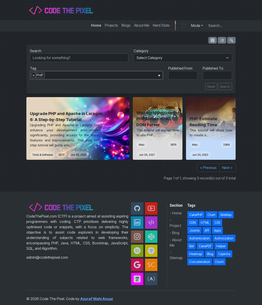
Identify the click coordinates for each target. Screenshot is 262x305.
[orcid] (137, 251)
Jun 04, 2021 (147, 154)
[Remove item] (34, 75)
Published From (180, 68)
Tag (33, 68)
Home (96, 25)
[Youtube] (151, 208)
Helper (221, 246)
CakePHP (196, 215)
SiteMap (226, 215)
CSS (217, 222)
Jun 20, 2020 (200, 154)
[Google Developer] (137, 265)
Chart (211, 215)
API (207, 230)
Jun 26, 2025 (78, 154)
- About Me (176, 242)
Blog (210, 254)
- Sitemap (176, 255)
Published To (213, 68)
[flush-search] (231, 40)
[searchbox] (47, 76)
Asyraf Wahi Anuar (96, 298)
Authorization (224, 238)
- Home (176, 213)
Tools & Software (42, 154)
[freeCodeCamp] (151, 279)
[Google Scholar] (137, 279)
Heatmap (195, 254)
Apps (217, 230)
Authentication (199, 238)
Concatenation (199, 262)
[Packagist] (151, 251)
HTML (205, 222)
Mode (195, 25)
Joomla (194, 230)
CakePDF (205, 246)
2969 (226, 144)
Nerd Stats (161, 25)
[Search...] (221, 25)
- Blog (174, 232)
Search (35, 51)
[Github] (137, 208)
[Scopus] (151, 265)
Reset (211, 86)
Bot (191, 246)
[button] (183, 25)
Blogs (126, 25)
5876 (173, 144)
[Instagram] (137, 236)
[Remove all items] (159, 74)
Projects (111, 25)
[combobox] (96, 75)
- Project (175, 223)
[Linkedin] (137, 222)
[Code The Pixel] (151, 222)
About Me (141, 25)
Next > (227, 167)
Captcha (224, 254)
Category (141, 51)
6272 (62, 154)
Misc (142, 144)
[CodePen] (151, 236)
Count (219, 262)
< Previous (208, 167)
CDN (192, 222)
